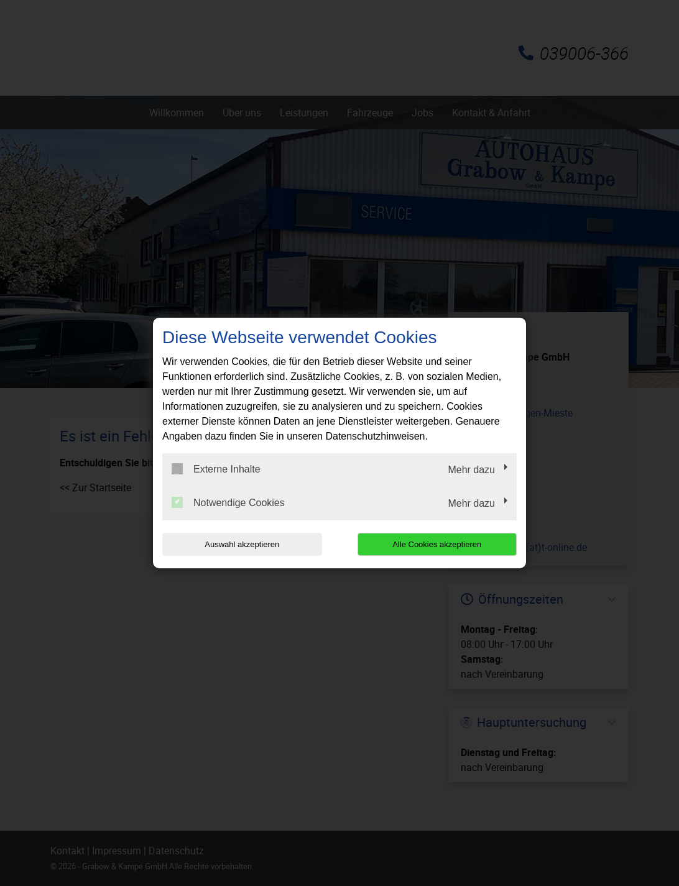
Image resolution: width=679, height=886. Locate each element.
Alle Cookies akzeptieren (436, 544)
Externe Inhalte (216, 468)
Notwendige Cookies (228, 502)
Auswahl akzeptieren (242, 544)
